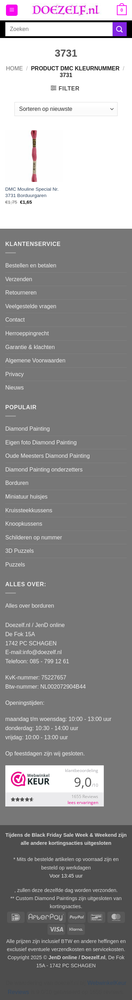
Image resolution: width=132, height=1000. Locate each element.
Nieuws (14, 388)
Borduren (17, 483)
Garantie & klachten (30, 347)
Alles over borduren (29, 606)
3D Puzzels (19, 551)
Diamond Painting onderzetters (44, 470)
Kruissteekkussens (28, 510)
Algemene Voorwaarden (35, 360)
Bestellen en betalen (30, 265)
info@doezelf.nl (42, 652)
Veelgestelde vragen (30, 306)
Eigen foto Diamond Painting (41, 442)
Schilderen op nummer (33, 537)
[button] (12, 10)
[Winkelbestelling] (65, 109)
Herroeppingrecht (27, 333)
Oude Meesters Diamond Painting (47, 456)
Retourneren (21, 293)
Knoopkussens (23, 524)
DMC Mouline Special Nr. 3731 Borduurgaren (32, 192)
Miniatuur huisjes (26, 497)
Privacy (14, 374)
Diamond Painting (27, 429)
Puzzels (15, 565)
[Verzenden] (120, 29)
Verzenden (18, 279)
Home (14, 68)
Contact (15, 320)
